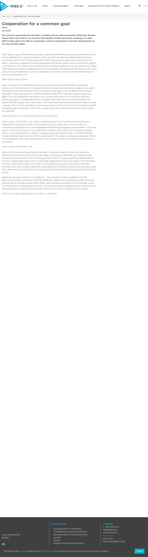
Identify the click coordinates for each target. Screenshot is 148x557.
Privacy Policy (47, 551)
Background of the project (68, 529)
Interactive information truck (69, 543)
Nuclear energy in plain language (70, 535)
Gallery (57, 537)
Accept (140, 551)
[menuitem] (33, 6)
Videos (57, 540)
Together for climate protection (70, 532)
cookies (22, 551)
